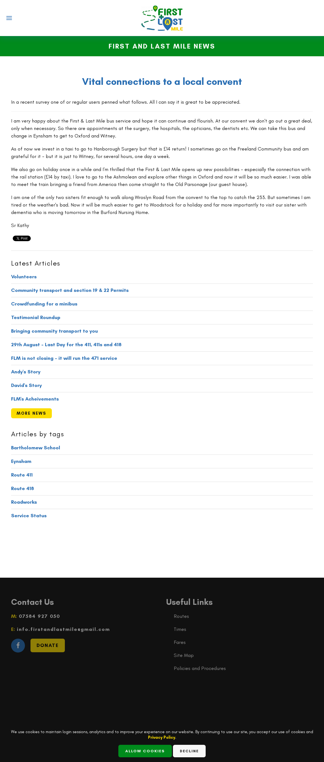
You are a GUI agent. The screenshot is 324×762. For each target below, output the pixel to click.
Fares (180, 642)
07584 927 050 (38, 616)
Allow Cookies (145, 751)
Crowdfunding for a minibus (44, 304)
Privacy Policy (161, 737)
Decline (189, 751)
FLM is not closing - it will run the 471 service (64, 358)
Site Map (184, 655)
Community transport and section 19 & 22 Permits (70, 290)
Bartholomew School (35, 448)
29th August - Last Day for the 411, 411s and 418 (66, 345)
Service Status (29, 516)
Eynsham (21, 461)
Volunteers (24, 277)
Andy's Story (25, 372)
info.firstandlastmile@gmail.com (62, 629)
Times (180, 629)
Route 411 (22, 475)
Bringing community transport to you (54, 331)
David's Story (26, 385)
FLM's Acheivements (35, 399)
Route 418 (22, 488)
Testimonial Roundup (35, 317)
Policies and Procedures (200, 668)
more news (31, 413)
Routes (181, 616)
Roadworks (24, 502)
